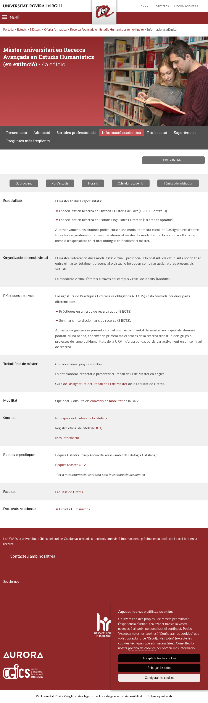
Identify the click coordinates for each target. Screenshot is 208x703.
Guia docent (24, 183)
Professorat (157, 132)
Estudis (22, 29)
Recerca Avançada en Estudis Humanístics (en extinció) (107, 29)
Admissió (41, 132)
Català (144, 6)
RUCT (96, 428)
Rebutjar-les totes (159, 668)
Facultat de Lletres (69, 492)
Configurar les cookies (159, 677)
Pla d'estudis (60, 183)
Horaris (93, 183)
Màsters (35, 29)
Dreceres (162, 6)
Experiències (185, 132)
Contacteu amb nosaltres (32, 555)
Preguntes (28, 140)
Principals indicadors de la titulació (81, 418)
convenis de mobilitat (106, 401)
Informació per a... (187, 6)
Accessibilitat (133, 696)
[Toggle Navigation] (10, 17)
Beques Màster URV (70, 465)
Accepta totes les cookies (159, 658)
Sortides (76, 132)
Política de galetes (107, 696)
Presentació (16, 132)
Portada (8, 29)
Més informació (67, 438)
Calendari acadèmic (131, 183)
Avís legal (84, 696)
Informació (121, 132)
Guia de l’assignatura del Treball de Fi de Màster (91, 384)
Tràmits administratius (178, 183)
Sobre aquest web (160, 696)
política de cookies (142, 648)
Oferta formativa (55, 29)
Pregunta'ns (173, 160)
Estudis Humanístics (74, 509)
